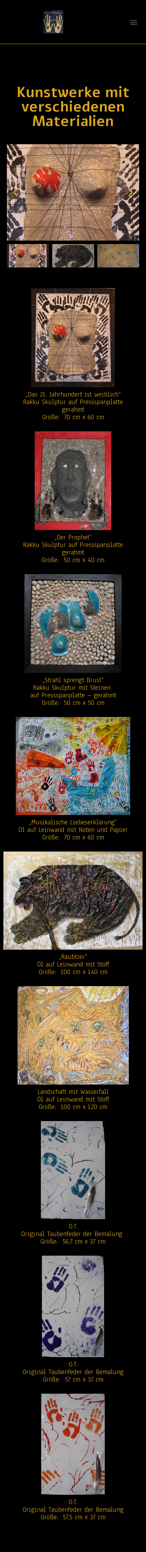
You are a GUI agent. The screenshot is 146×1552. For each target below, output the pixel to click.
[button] (133, 22)
